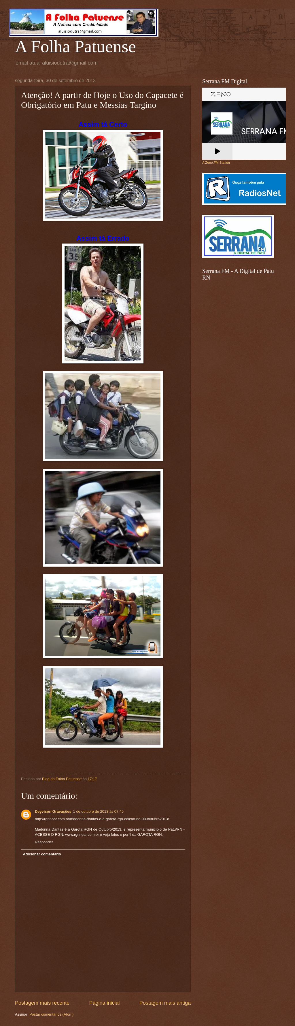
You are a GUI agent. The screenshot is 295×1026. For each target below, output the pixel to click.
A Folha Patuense (75, 46)
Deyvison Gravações (53, 811)
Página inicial (104, 1003)
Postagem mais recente (42, 1003)
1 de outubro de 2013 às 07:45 (98, 811)
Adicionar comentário (42, 854)
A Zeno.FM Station (216, 162)
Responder (44, 842)
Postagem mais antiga (165, 1003)
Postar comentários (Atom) (51, 1014)
